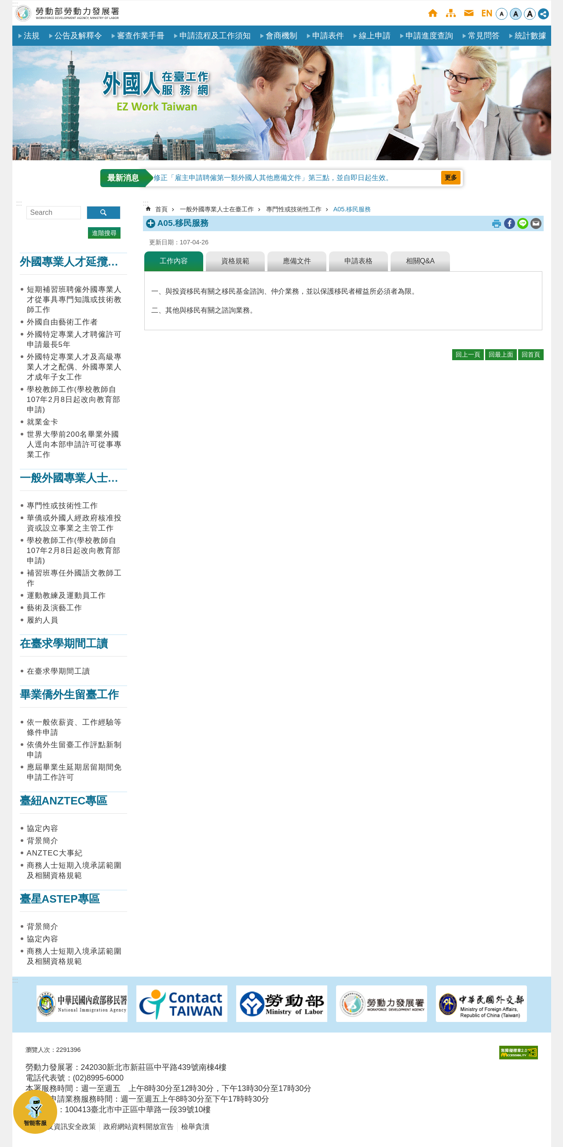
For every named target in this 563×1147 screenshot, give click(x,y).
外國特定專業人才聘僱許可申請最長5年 (74, 339)
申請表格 (358, 261)
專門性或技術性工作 (62, 506)
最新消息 (123, 177)
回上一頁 (468, 354)
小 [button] (501, 14)
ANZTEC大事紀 (55, 853)
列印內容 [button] (496, 223)
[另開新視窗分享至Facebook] (509, 223)
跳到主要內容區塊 (4, 4)
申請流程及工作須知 (215, 35)
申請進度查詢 (429, 35)
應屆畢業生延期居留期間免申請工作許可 (74, 772)
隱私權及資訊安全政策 (61, 1126)
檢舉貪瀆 (195, 1126)
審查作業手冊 (141, 35)
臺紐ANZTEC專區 (64, 801)
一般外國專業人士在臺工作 (86, 478)
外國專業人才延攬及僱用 (80, 262)
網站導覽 (450, 13)
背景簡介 (42, 841)
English (486, 13)
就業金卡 (42, 422)
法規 (32, 35)
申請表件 (328, 35)
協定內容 (42, 828)
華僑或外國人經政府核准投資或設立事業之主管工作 (74, 523)
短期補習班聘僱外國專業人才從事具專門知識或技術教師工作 (74, 299)
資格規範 (235, 261)
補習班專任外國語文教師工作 (74, 578)
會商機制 (281, 35)
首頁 (432, 13)
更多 (451, 177)
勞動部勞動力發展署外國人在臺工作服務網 (67, 13)
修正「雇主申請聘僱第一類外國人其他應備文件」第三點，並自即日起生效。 (273, 177)
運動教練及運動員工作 (66, 595)
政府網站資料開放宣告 (138, 1126)
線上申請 (375, 35)
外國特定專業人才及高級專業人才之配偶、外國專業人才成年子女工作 (74, 367)
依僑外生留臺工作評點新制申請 (74, 750)
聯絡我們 (468, 13)
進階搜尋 (104, 232)
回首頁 (531, 354)
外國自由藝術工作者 (62, 322)
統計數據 (530, 35)
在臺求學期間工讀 (64, 643)
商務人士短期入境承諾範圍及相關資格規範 (74, 870)
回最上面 (501, 354)
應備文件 (297, 261)
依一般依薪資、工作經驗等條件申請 (74, 727)
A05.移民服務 (352, 209)
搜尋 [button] (104, 212)
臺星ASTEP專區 (60, 899)
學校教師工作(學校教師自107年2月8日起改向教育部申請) (74, 399)
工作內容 (174, 261)
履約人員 (42, 620)
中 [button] (515, 14)
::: (15, 4)
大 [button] (529, 14)
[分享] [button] (543, 13)
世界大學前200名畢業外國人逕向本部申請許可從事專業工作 (74, 444)
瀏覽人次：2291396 (53, 1049)
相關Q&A (420, 261)
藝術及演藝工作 (54, 608)
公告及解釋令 (78, 35)
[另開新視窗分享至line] (522, 223)
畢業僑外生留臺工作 (69, 695)
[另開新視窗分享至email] (535, 223)
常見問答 (484, 35)
